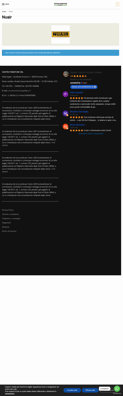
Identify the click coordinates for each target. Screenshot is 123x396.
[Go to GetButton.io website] (117, 393)
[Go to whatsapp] (117, 389)
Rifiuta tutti (90, 390)
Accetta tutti (72, 390)
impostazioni (9, 394)
